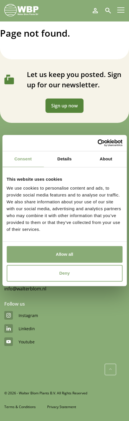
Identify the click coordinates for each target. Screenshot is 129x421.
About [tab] (106, 158)
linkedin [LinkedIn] (19, 328)
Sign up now (64, 106)
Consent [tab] (23, 158)
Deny (64, 273)
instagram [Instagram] (21, 315)
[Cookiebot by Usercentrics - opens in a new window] (97, 143)
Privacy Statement (61, 406)
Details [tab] (64, 158)
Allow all (64, 254)
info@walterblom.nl (25, 289)
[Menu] (121, 10)
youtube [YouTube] (19, 341)
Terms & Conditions (20, 406)
